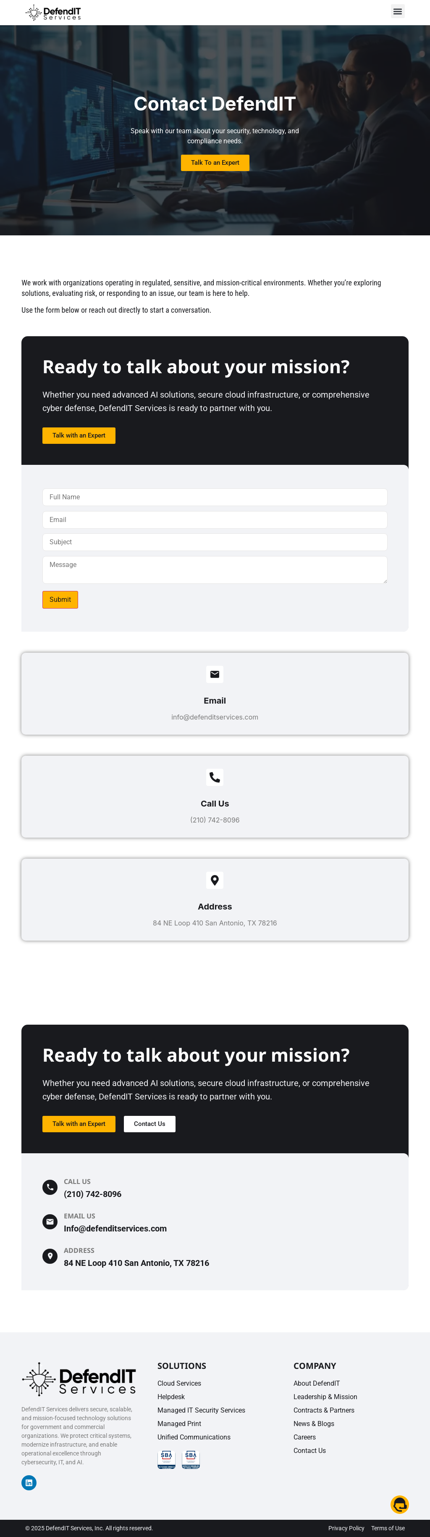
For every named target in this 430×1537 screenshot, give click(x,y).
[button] (398, 11)
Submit (60, 600)
